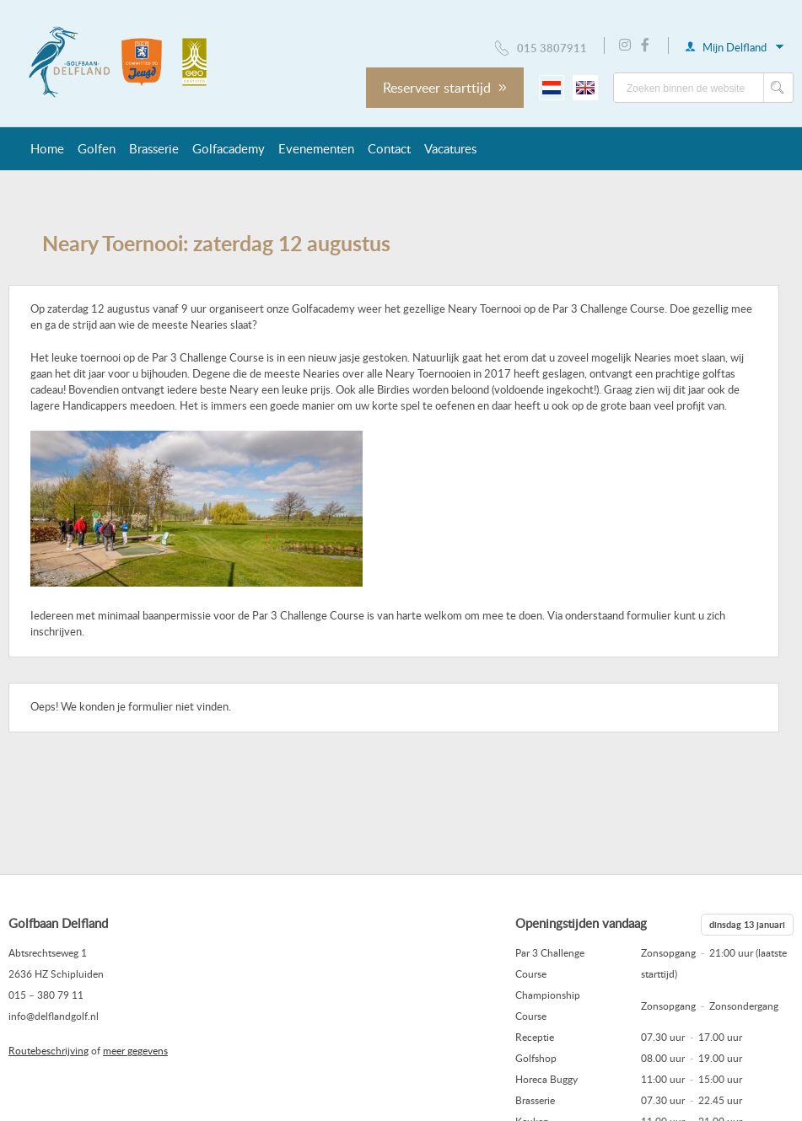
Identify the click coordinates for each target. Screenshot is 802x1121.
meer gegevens (135, 1050)
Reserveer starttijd (445, 87)
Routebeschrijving (48, 1050)
